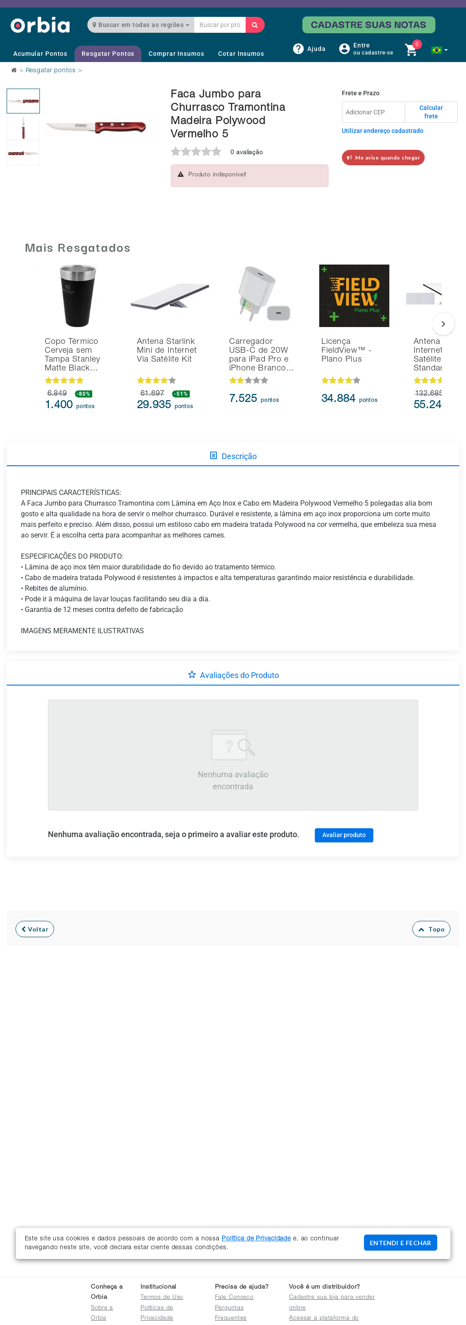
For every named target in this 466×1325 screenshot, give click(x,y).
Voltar (34, 929)
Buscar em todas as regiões (141, 24)
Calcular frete (431, 112)
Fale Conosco (234, 1298)
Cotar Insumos (241, 53)
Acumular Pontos (40, 53)
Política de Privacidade (256, 1239)
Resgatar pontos (51, 71)
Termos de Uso (162, 1298)
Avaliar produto (344, 834)
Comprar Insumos (176, 53)
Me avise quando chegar (383, 157)
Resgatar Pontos (108, 53)
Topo (431, 929)
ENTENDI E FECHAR (400, 1243)
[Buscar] (255, 25)
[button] (440, 50)
